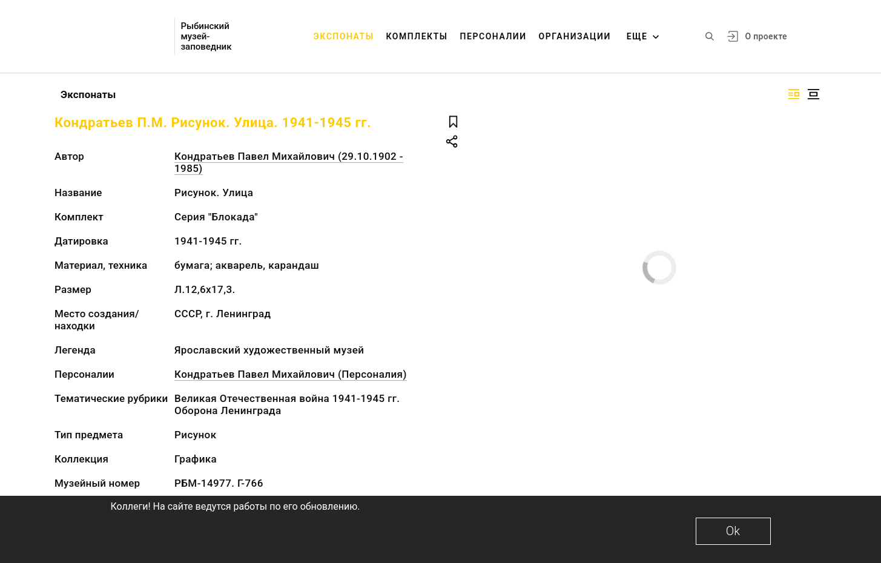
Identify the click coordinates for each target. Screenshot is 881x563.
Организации (575, 36)
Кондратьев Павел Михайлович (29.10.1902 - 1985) (288, 162)
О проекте (766, 36)
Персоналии (493, 36)
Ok (733, 531)
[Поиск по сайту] (710, 36)
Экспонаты (344, 36)
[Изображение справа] (793, 94)
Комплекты (416, 36)
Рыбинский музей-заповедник (205, 36)
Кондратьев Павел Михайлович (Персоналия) (290, 374)
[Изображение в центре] (813, 94)
